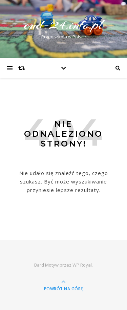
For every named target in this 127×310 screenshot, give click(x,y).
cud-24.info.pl (63, 24)
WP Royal (82, 265)
